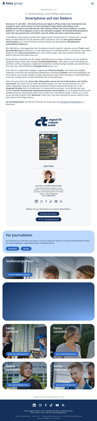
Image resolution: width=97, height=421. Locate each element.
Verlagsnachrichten (48, 214)
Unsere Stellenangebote (19, 274)
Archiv (26, 248)
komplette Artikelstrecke (70, 102)
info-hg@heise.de (60, 413)
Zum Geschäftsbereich (18, 354)
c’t (34, 30)
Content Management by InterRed (48, 418)
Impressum (36, 416)
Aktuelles (12, 248)
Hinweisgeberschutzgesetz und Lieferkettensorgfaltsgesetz (61, 416)
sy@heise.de (51, 196)
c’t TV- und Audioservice (48, 219)
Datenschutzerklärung (22, 416)
